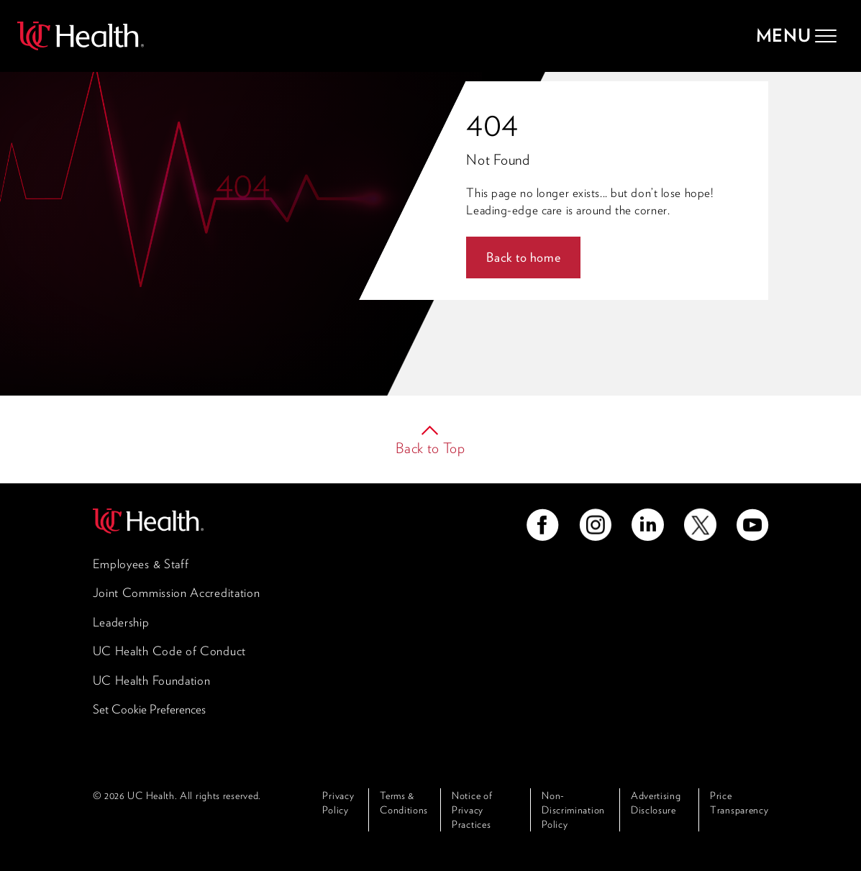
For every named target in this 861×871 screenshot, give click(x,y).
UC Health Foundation (152, 680)
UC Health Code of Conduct (170, 651)
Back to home (523, 257)
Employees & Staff (141, 564)
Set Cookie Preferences (149, 709)
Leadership (121, 622)
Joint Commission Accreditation (176, 592)
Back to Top (430, 448)
